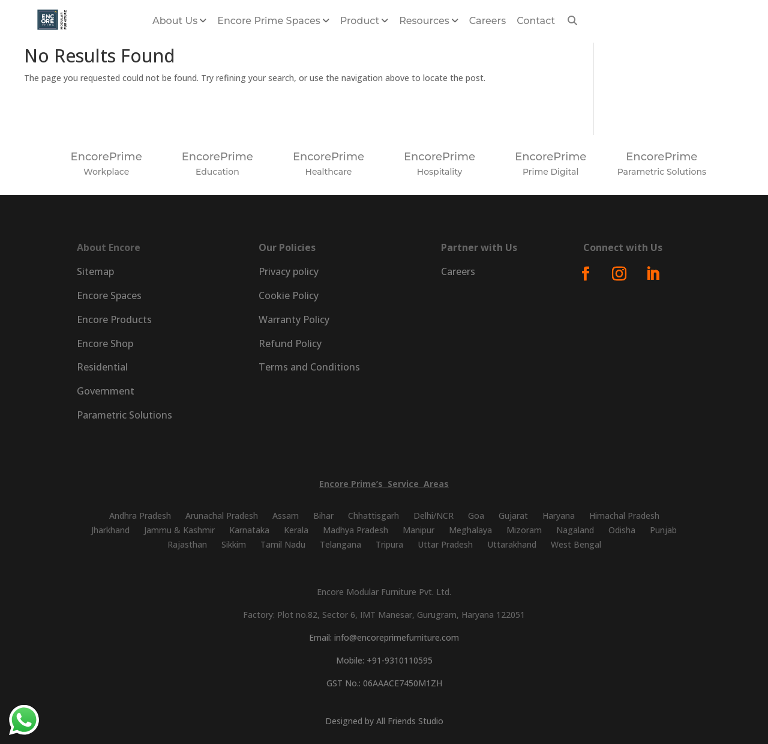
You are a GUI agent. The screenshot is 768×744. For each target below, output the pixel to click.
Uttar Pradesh (445, 544)
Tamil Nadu (282, 544)
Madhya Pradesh (355, 530)
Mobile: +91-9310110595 (384, 660)
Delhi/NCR (433, 515)
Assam (285, 515)
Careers (487, 20)
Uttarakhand (511, 544)
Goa (476, 515)
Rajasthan (187, 544)
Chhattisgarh (373, 515)
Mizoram (524, 530)
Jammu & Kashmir (179, 530)
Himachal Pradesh (624, 515)
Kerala (296, 530)
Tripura (389, 544)
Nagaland (575, 530)
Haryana (558, 515)
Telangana (340, 544)
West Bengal (576, 544)
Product (359, 20)
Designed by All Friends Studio (384, 721)
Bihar (323, 515)
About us (174, 20)
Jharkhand (110, 530)
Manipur (418, 530)
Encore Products (114, 319)
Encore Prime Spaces (268, 20)
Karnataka (249, 530)
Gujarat (513, 515)
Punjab (663, 530)
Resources (424, 20)
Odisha (621, 530)
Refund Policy (290, 343)
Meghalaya (470, 530)
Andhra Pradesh (140, 515)
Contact (536, 20)
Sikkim (233, 544)
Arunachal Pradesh (221, 515)
